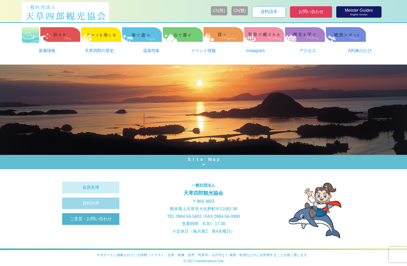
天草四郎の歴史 (99, 50)
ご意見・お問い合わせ (91, 219)
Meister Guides (359, 12)
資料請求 (269, 11)
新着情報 (47, 50)
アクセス (307, 50)
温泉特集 (151, 50)
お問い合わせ (311, 11)
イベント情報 (203, 50)
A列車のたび (360, 50)
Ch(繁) (240, 10)
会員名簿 (90, 187)
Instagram (255, 50)
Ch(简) (219, 10)
